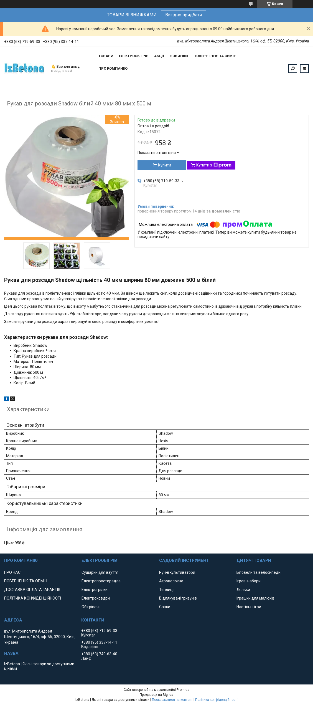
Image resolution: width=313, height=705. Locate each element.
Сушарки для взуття (100, 572)
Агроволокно (171, 581)
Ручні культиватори (177, 572)
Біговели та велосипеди (258, 572)
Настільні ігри (248, 607)
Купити (164, 165)
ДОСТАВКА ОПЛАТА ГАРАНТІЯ (32, 589)
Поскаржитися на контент (172, 700)
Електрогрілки (95, 589)
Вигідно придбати (183, 14)
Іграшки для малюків (255, 598)
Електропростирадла (101, 581)
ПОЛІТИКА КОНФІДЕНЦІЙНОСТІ (32, 598)
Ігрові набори (248, 581)
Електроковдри (96, 598)
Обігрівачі (91, 607)
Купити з (213, 165)
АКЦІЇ (159, 56)
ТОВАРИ (105, 56)
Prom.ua (183, 690)
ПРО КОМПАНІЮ (113, 68)
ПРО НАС (12, 572)
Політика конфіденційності (216, 700)
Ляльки (243, 589)
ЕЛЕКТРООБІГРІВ (134, 56)
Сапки (164, 607)
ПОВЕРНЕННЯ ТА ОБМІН (215, 56)
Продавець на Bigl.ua (156, 695)
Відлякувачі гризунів (178, 598)
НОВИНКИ (179, 56)
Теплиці (166, 589)
